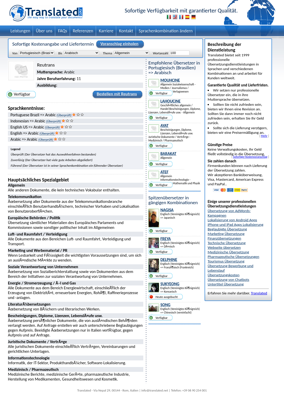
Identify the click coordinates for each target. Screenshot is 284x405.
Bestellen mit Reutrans (116, 95)
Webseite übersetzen (224, 247)
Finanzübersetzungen (224, 238)
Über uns (44, 31)
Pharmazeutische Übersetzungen (233, 256)
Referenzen (83, 31)
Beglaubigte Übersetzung (227, 229)
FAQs (62, 31)
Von (14, 53)
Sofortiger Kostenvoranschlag (250, 157)
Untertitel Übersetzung (226, 284)
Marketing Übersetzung (226, 233)
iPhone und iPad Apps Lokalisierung (235, 224)
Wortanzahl (160, 53)
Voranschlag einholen (118, 44)
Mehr (264, 136)
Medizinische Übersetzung (228, 252)
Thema (107, 53)
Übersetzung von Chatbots (228, 279)
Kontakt (126, 31)
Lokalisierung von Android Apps (232, 220)
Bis (60, 53)
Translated (259, 293)
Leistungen (20, 31)
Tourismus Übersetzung (226, 261)
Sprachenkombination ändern (166, 31)
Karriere (106, 31)
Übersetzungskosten (223, 275)
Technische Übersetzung (227, 243)
